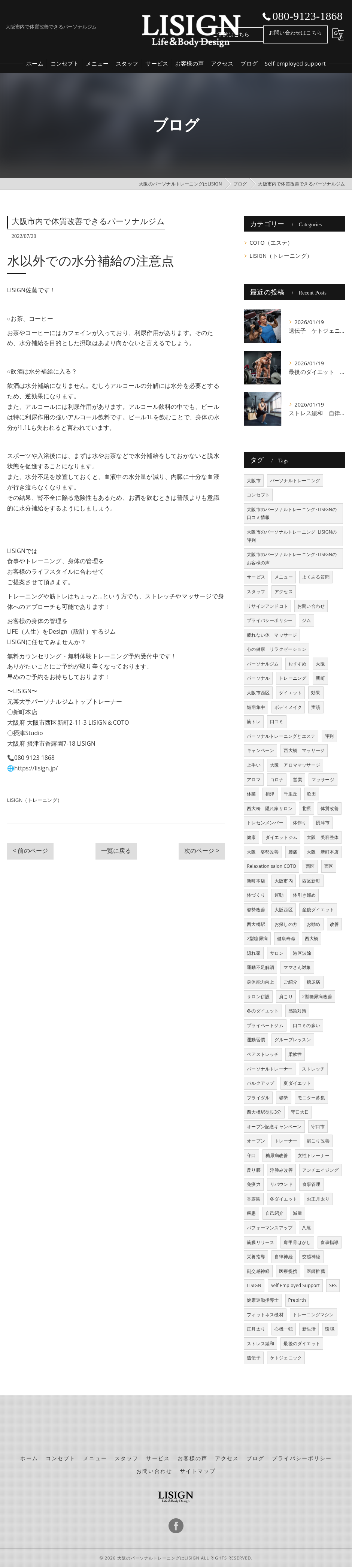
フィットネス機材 (265, 1314)
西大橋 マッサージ (304, 750)
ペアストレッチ (263, 1054)
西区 (310, 866)
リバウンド (281, 1184)
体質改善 (330, 808)
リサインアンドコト (267, 606)
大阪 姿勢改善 (263, 852)
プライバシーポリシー (269, 620)
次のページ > (201, 850)
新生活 (309, 1329)
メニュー (283, 577)
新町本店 (256, 881)
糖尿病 (314, 982)
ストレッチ (313, 1069)
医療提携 (288, 1271)
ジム (306, 620)
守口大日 (300, 1112)
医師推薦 (316, 1271)
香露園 (254, 1199)
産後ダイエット (318, 909)
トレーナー (285, 1141)
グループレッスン (292, 1039)
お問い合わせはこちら (295, 32)
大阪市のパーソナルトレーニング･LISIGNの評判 (292, 536)
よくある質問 (316, 577)
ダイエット (290, 692)
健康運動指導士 (263, 1300)
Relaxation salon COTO (271, 866)
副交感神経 (258, 1271)
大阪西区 (283, 909)
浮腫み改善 (281, 1170)
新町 (320, 678)
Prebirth (297, 1300)
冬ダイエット (283, 1199)
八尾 (306, 1228)
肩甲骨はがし (297, 1242)
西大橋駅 (256, 924)
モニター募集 (311, 1098)
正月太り (256, 1329)
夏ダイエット (297, 1083)
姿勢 (283, 1098)
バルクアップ (260, 1083)
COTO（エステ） (271, 242)
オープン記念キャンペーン (274, 1126)
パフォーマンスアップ (269, 1228)
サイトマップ (198, 1471)
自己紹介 (274, 1213)
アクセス (283, 591)
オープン (256, 1141)
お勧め (314, 924)
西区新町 (311, 881)
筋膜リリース (260, 1242)
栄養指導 (256, 1256)
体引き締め (304, 895)
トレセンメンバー (265, 822)
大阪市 (254, 480)
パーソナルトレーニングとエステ (281, 736)
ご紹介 (290, 982)
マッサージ (323, 779)
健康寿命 (286, 938)
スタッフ (256, 591)
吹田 (311, 794)
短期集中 (256, 707)
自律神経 (283, 1256)
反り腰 (254, 1170)
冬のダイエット (263, 1011)
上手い (254, 765)
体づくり (256, 895)
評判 (329, 736)
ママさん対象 (297, 967)
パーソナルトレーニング (295, 480)
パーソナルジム (263, 664)
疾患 (251, 1213)
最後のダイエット (301, 1343)
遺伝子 (254, 1358)
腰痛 (292, 852)
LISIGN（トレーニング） (34, 800)
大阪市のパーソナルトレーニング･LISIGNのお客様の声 (292, 558)
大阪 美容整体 (323, 837)
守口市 (318, 1126)
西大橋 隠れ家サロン (269, 808)
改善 (334, 924)
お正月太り (318, 1199)
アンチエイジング (320, 1170)
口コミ (277, 721)
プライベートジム (265, 1025)
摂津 (269, 794)
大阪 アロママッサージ (295, 765)
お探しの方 (285, 924)
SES (333, 1285)
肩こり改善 (318, 1141)
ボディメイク (288, 707)
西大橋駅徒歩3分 (264, 1112)
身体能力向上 (260, 982)
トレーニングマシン (313, 1314)
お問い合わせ (311, 606)
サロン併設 (258, 996)
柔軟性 (295, 1054)
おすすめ (297, 664)
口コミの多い (306, 1025)
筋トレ (254, 721)
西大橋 (312, 938)
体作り (300, 822)
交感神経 (311, 1256)
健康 (251, 837)
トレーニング (292, 678)
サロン (277, 953)
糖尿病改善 (276, 1155)
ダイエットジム (281, 837)
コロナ (277, 779)
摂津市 (323, 822)
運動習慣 (256, 1039)
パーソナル (258, 678)
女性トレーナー (314, 1155)
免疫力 (254, 1184)
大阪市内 (283, 881)
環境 (329, 1329)
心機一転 (283, 1329)
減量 (297, 1213)
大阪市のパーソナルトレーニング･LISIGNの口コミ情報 (292, 513)
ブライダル (258, 1098)
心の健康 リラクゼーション (276, 649)
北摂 (306, 808)
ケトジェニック (286, 1358)
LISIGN (254, 1285)
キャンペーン (260, 750)
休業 (251, 794)
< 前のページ (30, 850)
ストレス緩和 (260, 1343)
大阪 (320, 664)
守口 (251, 1155)
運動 (278, 895)
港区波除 (302, 953)
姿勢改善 (256, 909)
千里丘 (291, 794)
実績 (315, 707)
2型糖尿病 (257, 938)
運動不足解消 (260, 967)
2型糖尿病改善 (317, 996)
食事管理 (311, 1184)
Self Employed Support (295, 1285)
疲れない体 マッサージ (272, 635)
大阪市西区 (258, 692)
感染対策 (297, 1011)
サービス (256, 577)
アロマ (254, 779)
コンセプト (258, 495)
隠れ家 (254, 953)
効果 (315, 692)
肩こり (286, 996)
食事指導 (330, 1242)
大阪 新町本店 (323, 852)
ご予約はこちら (230, 34)
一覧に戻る (116, 850)
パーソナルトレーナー (269, 1069)
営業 (297, 779)
